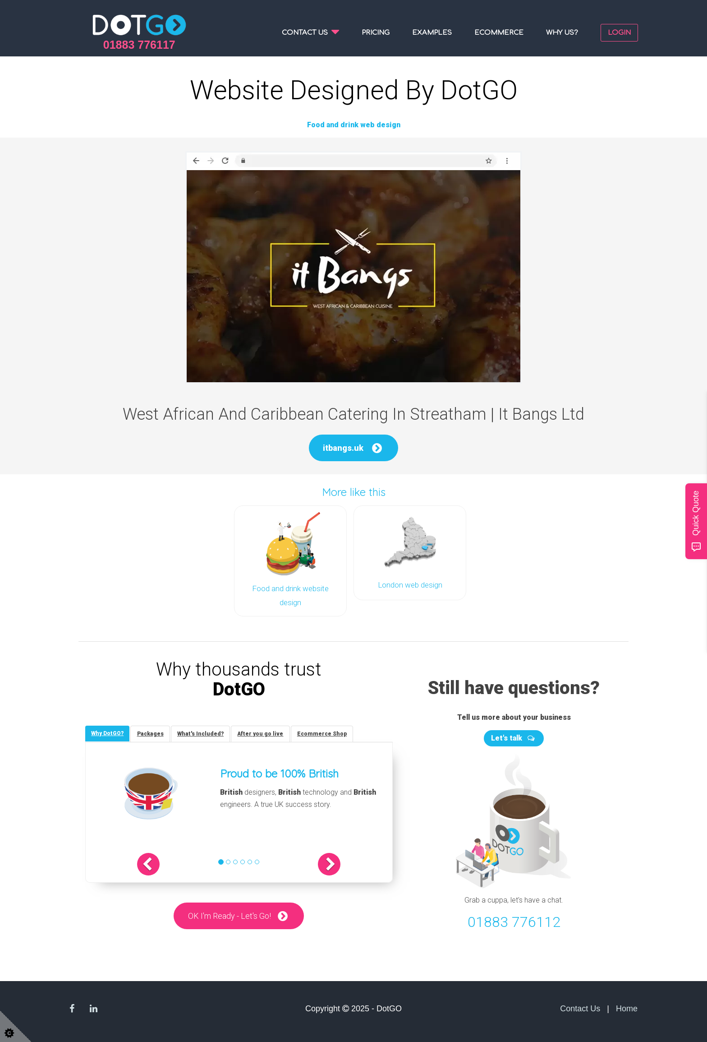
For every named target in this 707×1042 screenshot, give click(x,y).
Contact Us (580, 1006)
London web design (410, 584)
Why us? (562, 33)
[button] (158, 863)
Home (627, 1006)
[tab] (108, 732)
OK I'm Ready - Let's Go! (229, 915)
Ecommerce (498, 33)
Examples (432, 33)
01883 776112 (514, 920)
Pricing (376, 33)
